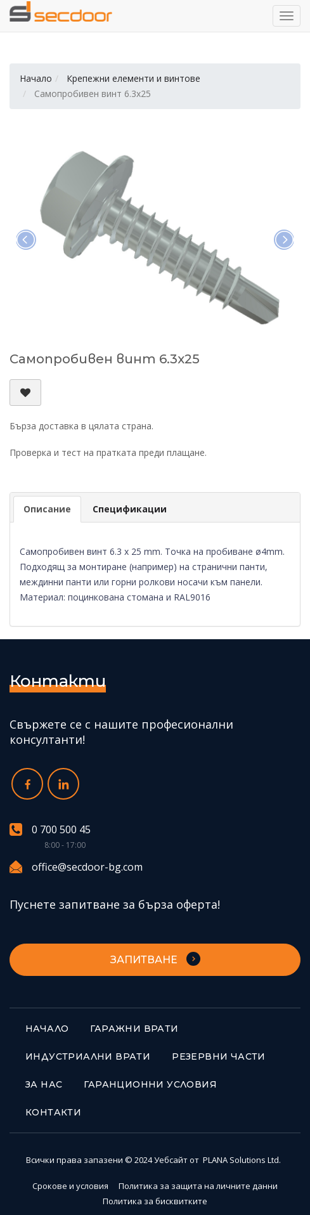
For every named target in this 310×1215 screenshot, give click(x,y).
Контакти (53, 1112)
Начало (36, 78)
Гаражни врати (134, 1028)
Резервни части (219, 1056)
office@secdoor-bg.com (76, 867)
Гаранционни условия (150, 1084)
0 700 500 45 (50, 829)
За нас (43, 1084)
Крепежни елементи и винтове (133, 78)
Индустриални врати (87, 1056)
